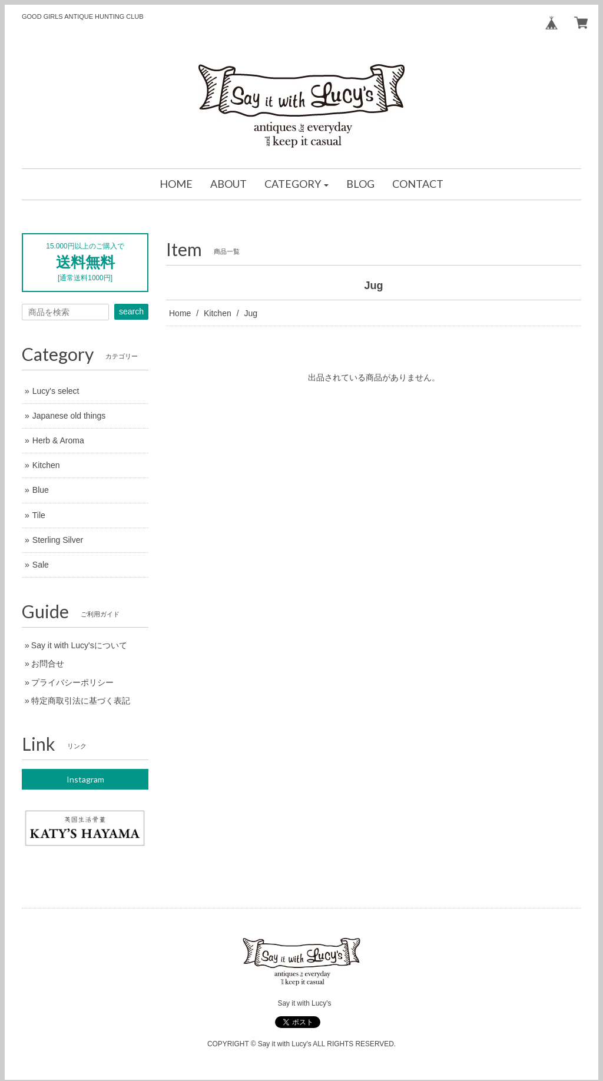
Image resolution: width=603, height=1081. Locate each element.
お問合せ (47, 663)
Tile (38, 515)
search (131, 311)
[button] (297, 184)
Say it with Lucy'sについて (79, 645)
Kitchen (217, 313)
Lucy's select (55, 391)
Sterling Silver (57, 540)
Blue (40, 490)
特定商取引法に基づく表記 (80, 700)
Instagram (85, 779)
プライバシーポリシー (72, 682)
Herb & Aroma (58, 440)
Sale (40, 564)
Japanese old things (69, 415)
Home (180, 313)
